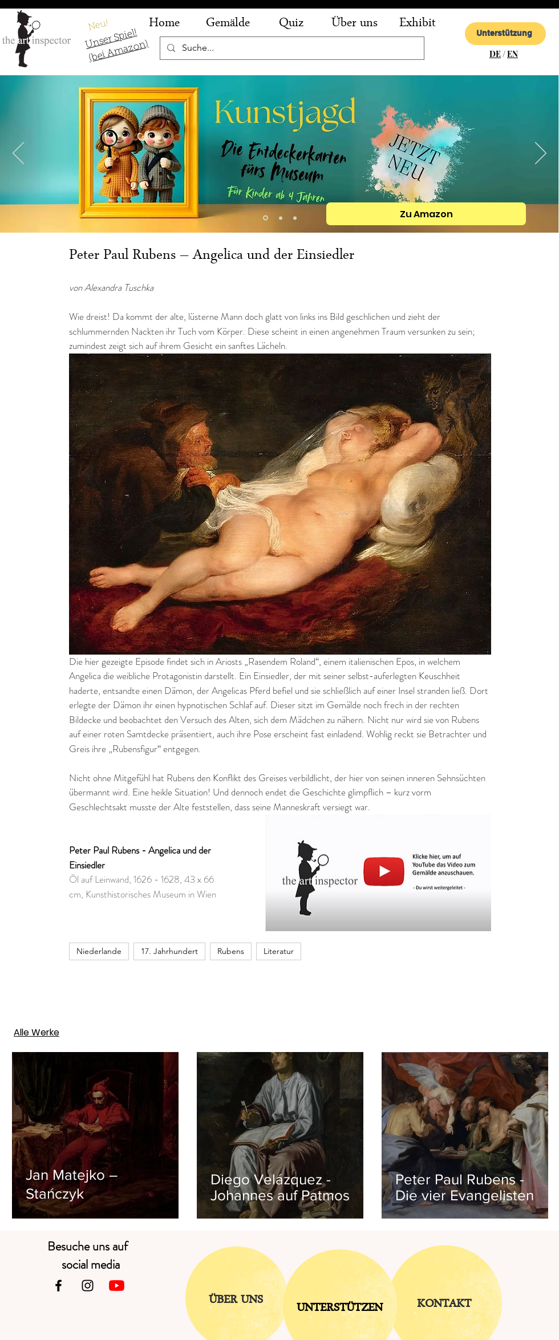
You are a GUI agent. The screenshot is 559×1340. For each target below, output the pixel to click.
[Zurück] (18, 154)
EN (512, 53)
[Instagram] (87, 1285)
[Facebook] (58, 1285)
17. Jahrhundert (169, 951)
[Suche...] (291, 48)
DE (495, 53)
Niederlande (98, 951)
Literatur (279, 951)
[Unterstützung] (505, 33)
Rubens (230, 951)
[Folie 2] (280, 218)
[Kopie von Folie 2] (265, 218)
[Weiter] (540, 154)
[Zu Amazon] (426, 213)
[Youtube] (116, 1285)
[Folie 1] (295, 218)
